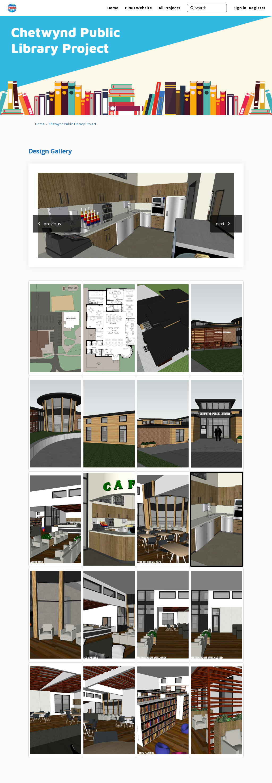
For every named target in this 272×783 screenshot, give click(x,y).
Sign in (239, 7)
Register (257, 7)
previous (52, 224)
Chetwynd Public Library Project (72, 124)
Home (39, 124)
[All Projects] (169, 8)
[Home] (113, 8)
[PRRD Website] (138, 8)
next (220, 224)
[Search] (207, 8)
